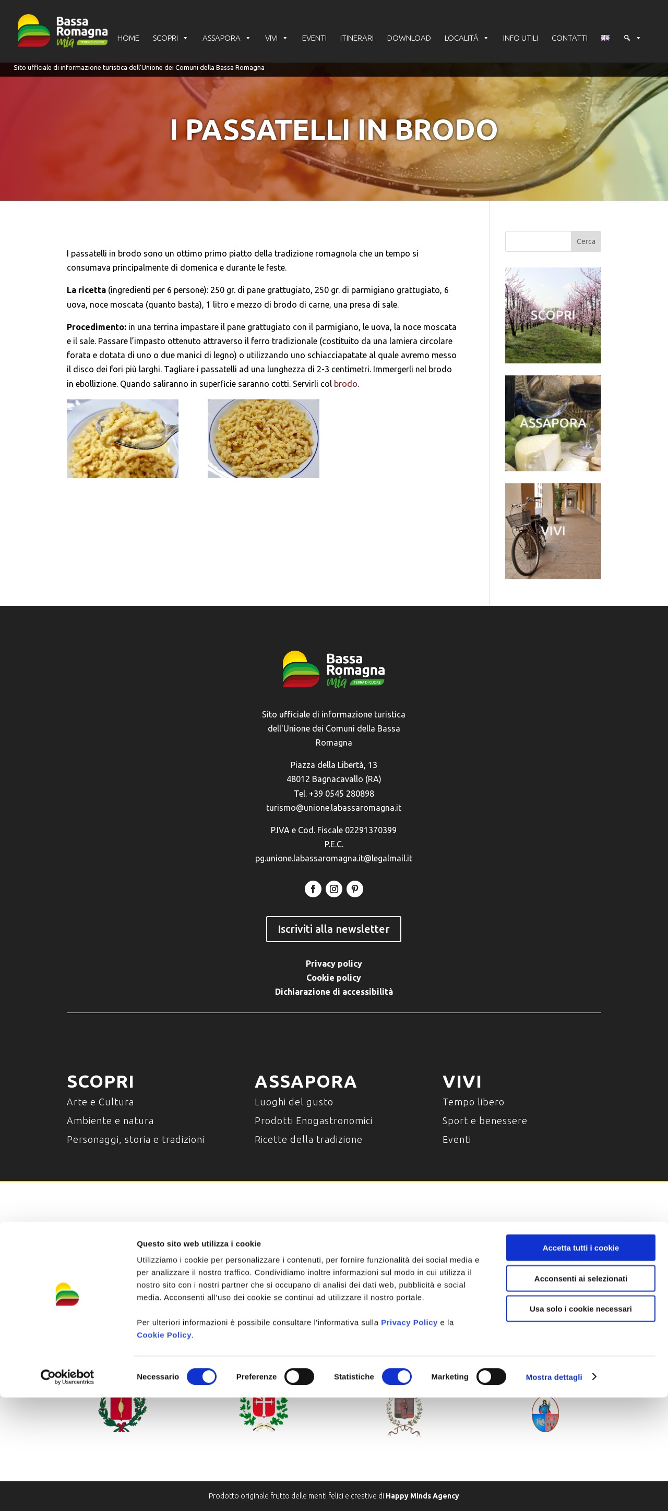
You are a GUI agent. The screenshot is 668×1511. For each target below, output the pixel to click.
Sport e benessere (485, 1120)
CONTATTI (570, 38)
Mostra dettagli (554, 1490)
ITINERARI (357, 38)
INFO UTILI (520, 38)
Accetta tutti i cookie (581, 1361)
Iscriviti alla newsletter (334, 929)
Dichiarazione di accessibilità (334, 991)
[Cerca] (632, 39)
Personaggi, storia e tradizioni (136, 1139)
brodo (345, 383)
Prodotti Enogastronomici (314, 1120)
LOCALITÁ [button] (467, 38)
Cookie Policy (164, 1448)
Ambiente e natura (110, 1120)
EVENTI (314, 38)
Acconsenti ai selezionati (580, 1391)
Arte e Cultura (100, 1101)
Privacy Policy (409, 1435)
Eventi (457, 1139)
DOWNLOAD (409, 38)
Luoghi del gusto (294, 1101)
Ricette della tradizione (309, 1139)
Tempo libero (474, 1101)
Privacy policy (334, 963)
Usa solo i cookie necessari (581, 1422)
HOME (128, 38)
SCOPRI (171, 38)
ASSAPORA (227, 38)
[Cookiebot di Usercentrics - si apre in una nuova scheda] (67, 1490)
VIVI (277, 38)
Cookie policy (333, 977)
